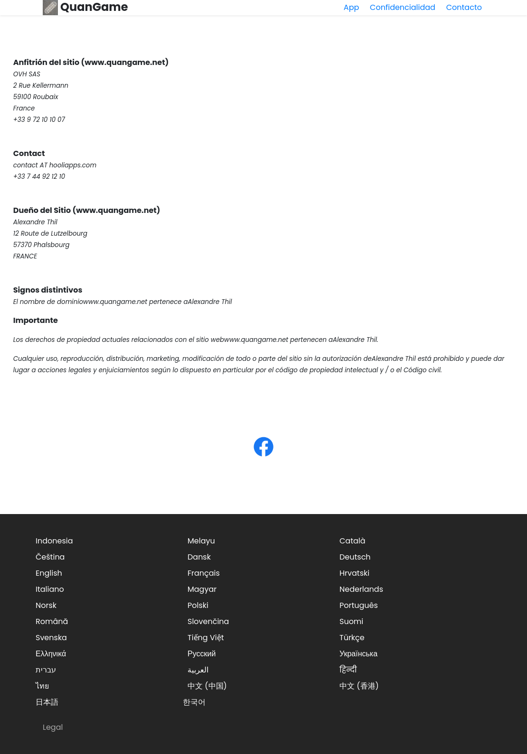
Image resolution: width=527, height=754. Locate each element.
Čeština (50, 557)
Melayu (201, 540)
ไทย (42, 685)
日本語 (47, 702)
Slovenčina (208, 621)
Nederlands (361, 589)
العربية (198, 669)
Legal (53, 727)
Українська (358, 653)
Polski (198, 605)
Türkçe (352, 637)
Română (52, 621)
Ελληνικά (51, 653)
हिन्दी (348, 669)
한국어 (194, 702)
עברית (46, 669)
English (49, 573)
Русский (202, 653)
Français (204, 573)
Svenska (51, 637)
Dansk (199, 557)
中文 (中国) (207, 685)
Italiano (50, 589)
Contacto (464, 7)
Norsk (46, 605)
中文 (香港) (359, 685)
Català (352, 540)
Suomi (351, 621)
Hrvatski (354, 573)
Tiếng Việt (206, 637)
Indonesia (54, 540)
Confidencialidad (402, 7)
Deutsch (355, 557)
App (351, 7)
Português (358, 605)
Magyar (202, 589)
